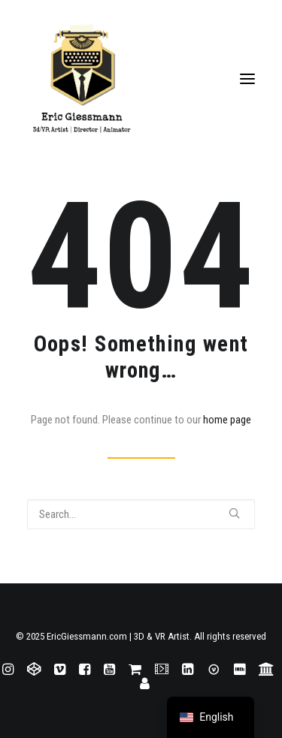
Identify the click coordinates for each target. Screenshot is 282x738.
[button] (247, 78)
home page (227, 419)
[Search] (141, 514)
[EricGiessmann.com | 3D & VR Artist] (141, 78)
